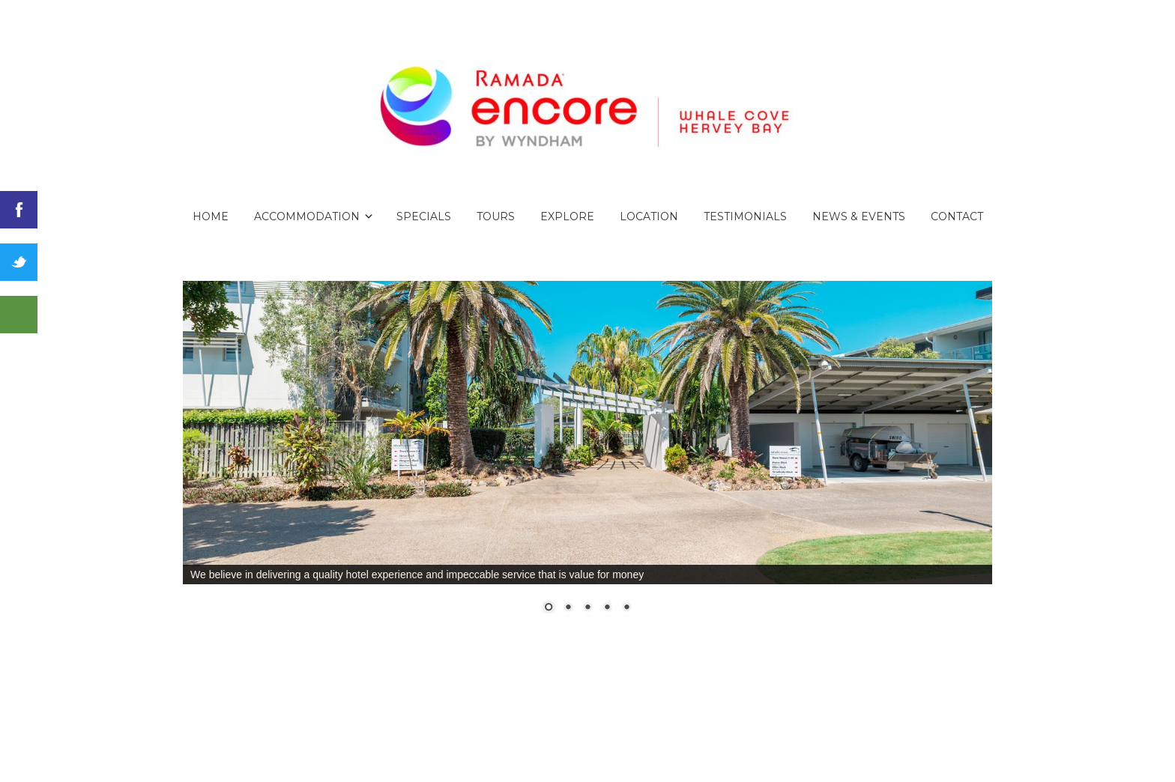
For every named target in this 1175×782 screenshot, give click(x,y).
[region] (587, 456)
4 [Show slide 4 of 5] (607, 608)
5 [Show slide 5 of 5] (626, 608)
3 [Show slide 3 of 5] (587, 608)
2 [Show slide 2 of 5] (568, 608)
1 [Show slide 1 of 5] (548, 608)
